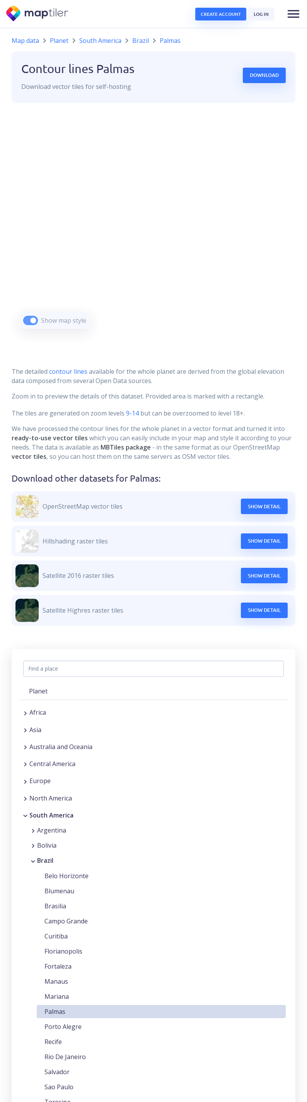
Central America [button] (52, 764)
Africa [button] (37, 712)
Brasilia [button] (55, 906)
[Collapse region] (25, 815)
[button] (293, 14)
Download (264, 75)
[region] (153, 226)
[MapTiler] (38, 14)
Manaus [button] (56, 981)
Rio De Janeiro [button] (65, 1057)
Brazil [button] (45, 860)
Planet (59, 40)
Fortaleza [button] (58, 966)
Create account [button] (221, 14)
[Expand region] (25, 712)
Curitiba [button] (56, 936)
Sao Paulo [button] (58, 1087)
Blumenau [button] (59, 891)
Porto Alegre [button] (63, 1026)
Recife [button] (53, 1041)
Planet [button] (38, 691)
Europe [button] (40, 781)
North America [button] (50, 798)
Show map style (63, 320)
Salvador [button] (57, 1072)
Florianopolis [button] (63, 951)
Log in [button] (261, 14)
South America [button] (51, 815)
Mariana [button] (56, 996)
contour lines (68, 371)
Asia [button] (35, 730)
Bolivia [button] (46, 845)
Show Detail (264, 506)
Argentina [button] (51, 830)
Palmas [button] (54, 1011)
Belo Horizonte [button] (66, 876)
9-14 (132, 413)
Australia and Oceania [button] (60, 747)
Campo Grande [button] (66, 921)
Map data (25, 40)
